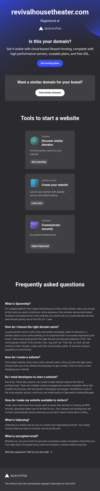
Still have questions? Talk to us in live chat (28, 452)
